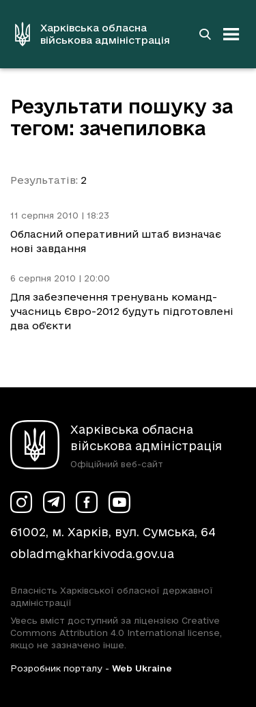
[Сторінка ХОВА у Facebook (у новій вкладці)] (87, 502)
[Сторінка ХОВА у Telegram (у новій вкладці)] (54, 502)
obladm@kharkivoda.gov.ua (92, 553)
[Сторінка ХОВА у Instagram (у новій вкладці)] (21, 502)
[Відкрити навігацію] (231, 34)
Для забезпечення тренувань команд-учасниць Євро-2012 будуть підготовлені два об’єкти (121, 311)
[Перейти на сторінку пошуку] (205, 34)
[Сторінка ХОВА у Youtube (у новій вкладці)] (119, 502)
